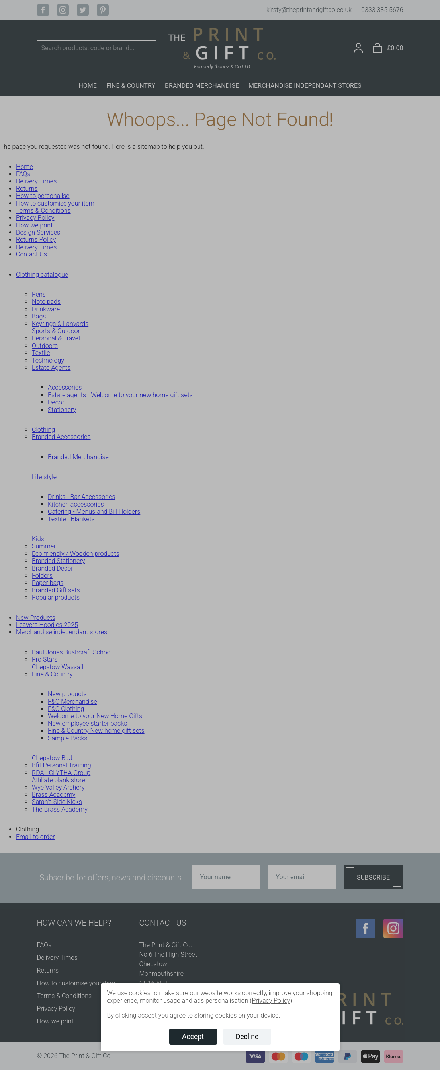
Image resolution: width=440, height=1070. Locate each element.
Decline (247, 1037)
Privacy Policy (271, 1000)
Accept (193, 1037)
